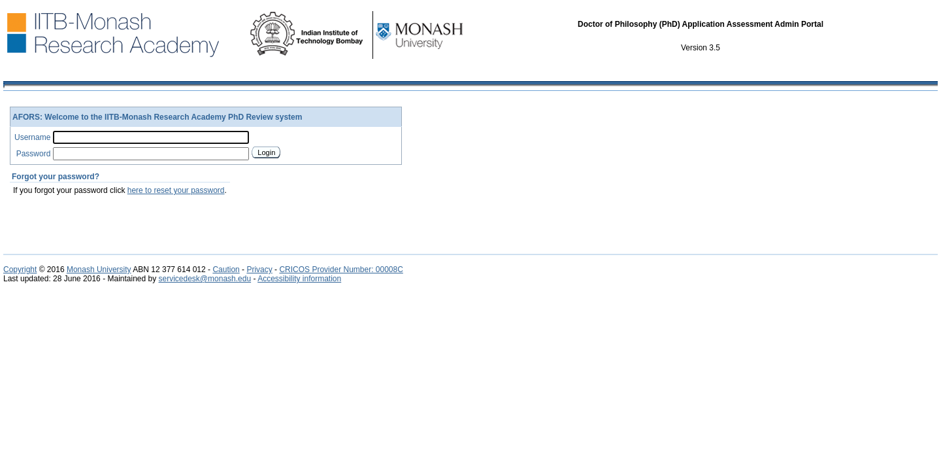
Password (33, 153)
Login (266, 152)
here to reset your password (176, 190)
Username (32, 137)
